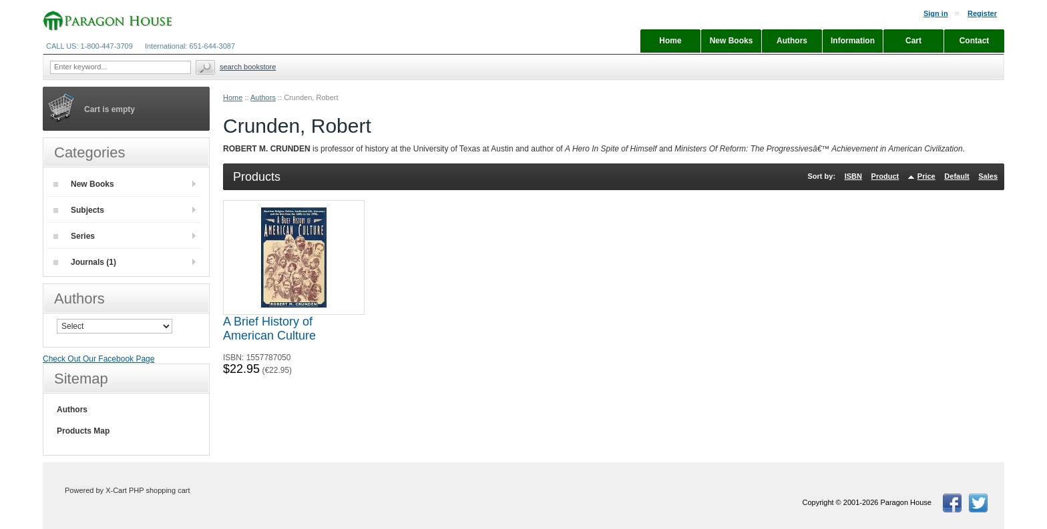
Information (853, 40)
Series (74, 236)
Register (982, 13)
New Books (83, 184)
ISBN (853, 176)
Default (956, 176)
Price (926, 176)
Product (885, 176)
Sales (988, 176)
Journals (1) (84, 262)
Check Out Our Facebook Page (98, 359)
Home (232, 97)
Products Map (83, 431)
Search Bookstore (248, 67)
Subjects (78, 210)
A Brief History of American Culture (269, 328)
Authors (263, 97)
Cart (913, 40)
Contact (975, 40)
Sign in (935, 13)
